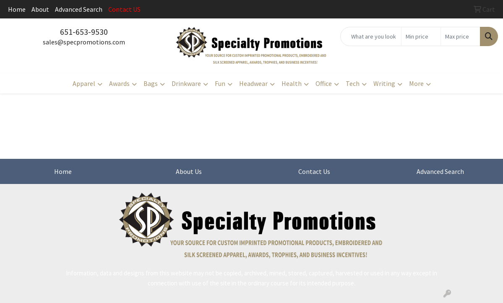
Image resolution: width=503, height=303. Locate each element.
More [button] (416, 83)
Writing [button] (384, 83)
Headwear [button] (253, 83)
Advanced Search (78, 9)
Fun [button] (220, 83)
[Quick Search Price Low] (421, 36)
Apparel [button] (84, 83)
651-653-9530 (84, 31)
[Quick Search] (370, 36)
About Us (189, 171)
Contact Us (314, 171)
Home (17, 9)
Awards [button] (119, 83)
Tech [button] (353, 83)
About (40, 9)
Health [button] (291, 83)
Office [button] (323, 83)
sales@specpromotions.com (84, 42)
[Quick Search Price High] (460, 36)
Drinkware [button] (186, 83)
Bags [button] (150, 83)
